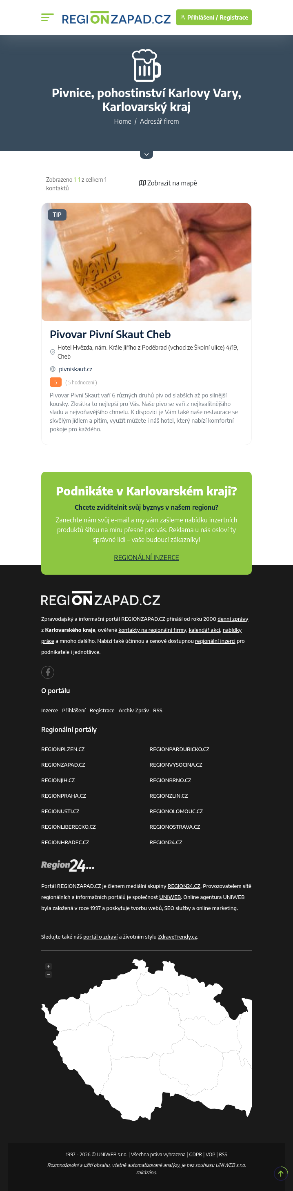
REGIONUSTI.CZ (60, 811)
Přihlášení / (199, 17)
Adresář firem (159, 121)
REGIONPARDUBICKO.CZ (179, 749)
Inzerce (49, 710)
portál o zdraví (100, 936)
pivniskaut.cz (71, 368)
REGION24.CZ (166, 842)
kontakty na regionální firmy (152, 630)
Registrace (234, 17)
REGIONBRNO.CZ (170, 780)
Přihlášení (74, 710)
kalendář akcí (204, 630)
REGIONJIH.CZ (58, 780)
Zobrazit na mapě (168, 183)
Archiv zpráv (134, 710)
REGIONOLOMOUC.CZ (176, 811)
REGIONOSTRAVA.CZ (175, 826)
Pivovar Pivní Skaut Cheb (110, 334)
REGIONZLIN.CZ (169, 795)
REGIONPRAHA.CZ (63, 795)
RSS (157, 710)
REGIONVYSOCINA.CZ (176, 764)
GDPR (195, 1154)
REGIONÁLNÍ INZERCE (146, 557)
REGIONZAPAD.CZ (63, 764)
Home (122, 121)
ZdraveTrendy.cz (177, 936)
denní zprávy (233, 619)
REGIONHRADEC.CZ (65, 842)
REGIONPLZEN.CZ (63, 749)
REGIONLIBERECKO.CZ (68, 826)
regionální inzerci (215, 641)
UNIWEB (170, 897)
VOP (210, 1154)
